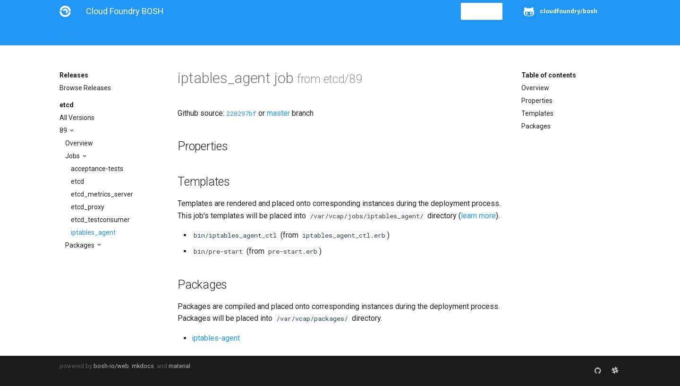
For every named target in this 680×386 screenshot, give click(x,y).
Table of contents (548, 75)
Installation (106, 34)
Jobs (73, 156)
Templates (537, 113)
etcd (67, 105)
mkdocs (143, 365)
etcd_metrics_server (102, 194)
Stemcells (226, 34)
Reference (183, 34)
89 (64, 130)
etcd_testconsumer (100, 219)
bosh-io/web (111, 365)
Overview (79, 143)
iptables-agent (216, 338)
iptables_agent (93, 232)
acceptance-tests (97, 168)
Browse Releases (85, 88)
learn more (478, 215)
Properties (536, 100)
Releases (267, 34)
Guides (145, 34)
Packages (80, 245)
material (179, 365)
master (278, 113)
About (69, 34)
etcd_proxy (87, 207)
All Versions (77, 117)
